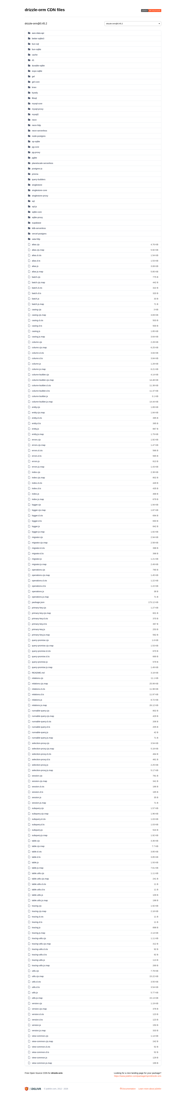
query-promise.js (40, 662)
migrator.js (37, 559)
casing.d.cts (37, 320)
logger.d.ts (37, 521)
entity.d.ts (36, 423)
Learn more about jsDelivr (150, 1089)
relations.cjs (37, 678)
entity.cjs (36, 407)
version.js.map (39, 1030)
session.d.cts (38, 786)
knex (34, 87)
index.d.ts (36, 488)
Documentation (128, 1089)
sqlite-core (37, 212)
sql (33, 201)
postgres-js (37, 168)
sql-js (34, 206)
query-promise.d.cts (41, 651)
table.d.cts (37, 851)
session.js (36, 797)
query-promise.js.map (42, 667)
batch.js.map (38, 304)
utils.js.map (37, 998)
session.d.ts (37, 792)
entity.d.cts (37, 418)
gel (33, 76)
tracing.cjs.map (39, 911)
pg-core (35, 147)
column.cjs (37, 342)
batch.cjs (36, 277)
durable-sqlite (38, 65)
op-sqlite (36, 141)
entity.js (35, 429)
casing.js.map (38, 336)
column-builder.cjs (40, 374)
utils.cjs (35, 971)
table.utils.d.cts (39, 884)
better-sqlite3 (38, 38)
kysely (35, 92)
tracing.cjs (37, 906)
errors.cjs (36, 439)
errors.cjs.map (38, 445)
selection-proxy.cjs (40, 743)
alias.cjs (35, 244)
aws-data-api (38, 33)
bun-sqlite (36, 49)
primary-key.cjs (39, 607)
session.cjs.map (39, 781)
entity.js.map (38, 434)
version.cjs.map (39, 1009)
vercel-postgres (39, 233)
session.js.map (39, 803)
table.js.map (37, 868)
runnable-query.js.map (42, 738)
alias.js (35, 266)
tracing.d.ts (37, 922)
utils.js (35, 992)
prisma (35, 174)
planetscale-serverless (42, 163)
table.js (35, 862)
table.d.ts (36, 857)
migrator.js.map (39, 564)
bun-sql (35, 44)
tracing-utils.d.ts (39, 954)
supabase (36, 223)
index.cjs (36, 472)
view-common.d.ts (40, 1052)
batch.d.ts (36, 293)
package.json (38, 602)
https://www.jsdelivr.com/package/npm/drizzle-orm (137, 1076)
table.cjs (36, 841)
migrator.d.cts (38, 548)
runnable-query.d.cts (41, 721)
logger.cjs (36, 504)
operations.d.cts (39, 580)
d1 (33, 60)
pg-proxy (36, 152)
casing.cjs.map (39, 315)
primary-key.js (38, 629)
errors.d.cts (37, 450)
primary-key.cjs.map (41, 613)
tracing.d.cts (37, 916)
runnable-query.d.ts (41, 727)
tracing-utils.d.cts (40, 949)
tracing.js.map (38, 933)
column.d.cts (38, 353)
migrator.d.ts (38, 553)
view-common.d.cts (41, 1047)
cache (35, 54)
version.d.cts (38, 1014)
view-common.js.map (42, 1063)
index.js (35, 494)
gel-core (36, 82)
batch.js (35, 298)
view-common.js (39, 1057)
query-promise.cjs (40, 640)
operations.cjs (38, 569)
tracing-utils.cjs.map (41, 944)
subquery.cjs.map (40, 813)
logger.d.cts (37, 515)
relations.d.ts (38, 694)
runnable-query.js (40, 732)
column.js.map (39, 369)
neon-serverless (39, 130)
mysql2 (35, 114)
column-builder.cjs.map (43, 380)
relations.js (37, 700)
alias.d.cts (36, 255)
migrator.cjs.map (39, 542)
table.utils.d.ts (38, 889)
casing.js (36, 331)
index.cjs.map (38, 477)
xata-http (36, 239)
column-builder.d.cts (41, 385)
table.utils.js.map (40, 900)
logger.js (36, 526)
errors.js (36, 461)
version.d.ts (37, 1019)
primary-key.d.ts (39, 624)
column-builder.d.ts (41, 391)
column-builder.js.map (42, 401)
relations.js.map (39, 705)
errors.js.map (38, 466)
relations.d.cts (38, 689)
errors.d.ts (37, 456)
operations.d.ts (39, 586)
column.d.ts (37, 358)
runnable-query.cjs (40, 710)
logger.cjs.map (39, 510)
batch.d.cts (37, 288)
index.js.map (38, 499)
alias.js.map (37, 271)
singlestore (37, 185)
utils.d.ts (36, 987)
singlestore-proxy (40, 195)
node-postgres (39, 136)
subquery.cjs (38, 808)
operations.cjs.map (41, 575)
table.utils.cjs (38, 873)
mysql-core (37, 103)
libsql (34, 98)
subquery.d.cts (39, 819)
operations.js (38, 591)
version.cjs (37, 1003)
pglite (34, 157)
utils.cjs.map (38, 976)
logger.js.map (38, 532)
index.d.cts (37, 483)
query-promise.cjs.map (42, 645)
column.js (36, 363)
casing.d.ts (37, 326)
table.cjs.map (38, 846)
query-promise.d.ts (40, 656)
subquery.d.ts (38, 824)
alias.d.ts (36, 260)
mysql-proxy (37, 109)
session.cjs (37, 775)
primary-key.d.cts (40, 618)
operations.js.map (40, 597)
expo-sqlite (37, 71)
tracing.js (36, 927)
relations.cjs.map (40, 683)
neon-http (36, 125)
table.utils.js (37, 895)
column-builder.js (40, 396)
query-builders (38, 179)
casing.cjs (36, 309)
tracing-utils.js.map (41, 965)
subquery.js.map (39, 835)
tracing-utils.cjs (39, 938)
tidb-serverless (39, 228)
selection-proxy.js (40, 765)
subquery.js (37, 830)
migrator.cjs (37, 537)
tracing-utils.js (38, 960)
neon (34, 120)
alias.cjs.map (38, 250)
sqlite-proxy (37, 217)
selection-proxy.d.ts (41, 759)
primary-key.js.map (41, 635)
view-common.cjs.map (42, 1041)
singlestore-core (39, 190)
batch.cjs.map (38, 282)
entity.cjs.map (38, 412)
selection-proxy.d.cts (41, 754)
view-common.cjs (40, 1036)
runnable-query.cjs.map (43, 716)
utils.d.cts (36, 981)
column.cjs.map (39, 347)
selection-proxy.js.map (42, 770)
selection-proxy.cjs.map (43, 748)
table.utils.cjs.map (40, 878)
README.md (38, 672)
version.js (36, 1025)
